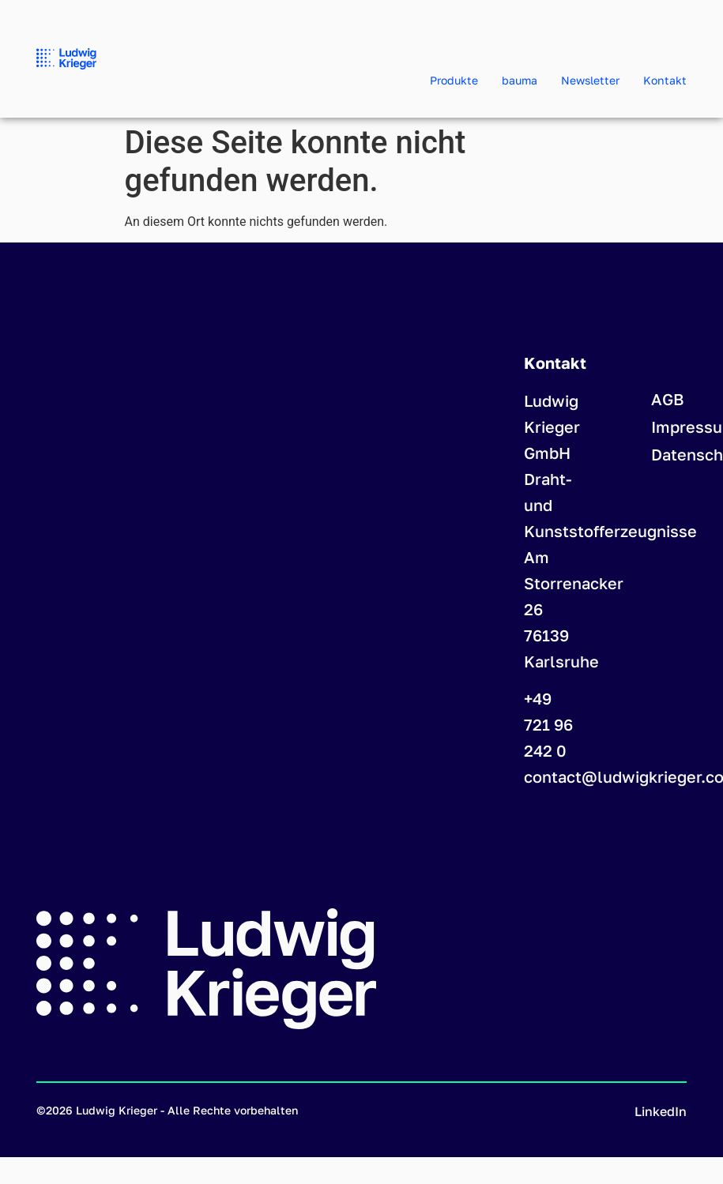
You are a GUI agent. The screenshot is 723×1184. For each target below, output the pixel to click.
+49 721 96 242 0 (548, 724)
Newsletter (590, 80)
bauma (519, 80)
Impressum (669, 426)
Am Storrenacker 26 (573, 582)
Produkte (454, 80)
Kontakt (665, 80)
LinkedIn (661, 1111)
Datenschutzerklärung (669, 454)
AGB (667, 398)
